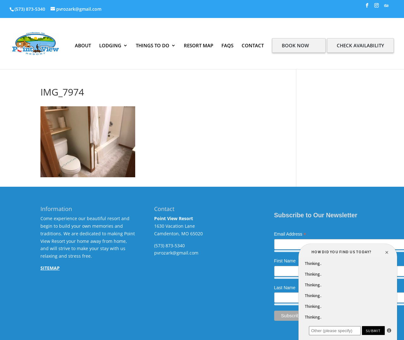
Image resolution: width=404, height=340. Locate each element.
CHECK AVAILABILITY (360, 45)
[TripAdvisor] (386, 7)
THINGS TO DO (152, 45)
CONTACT (253, 45)
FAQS (227, 45)
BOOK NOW (295, 45)
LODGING (110, 45)
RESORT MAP (198, 45)
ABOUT (83, 45)
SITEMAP (50, 268)
